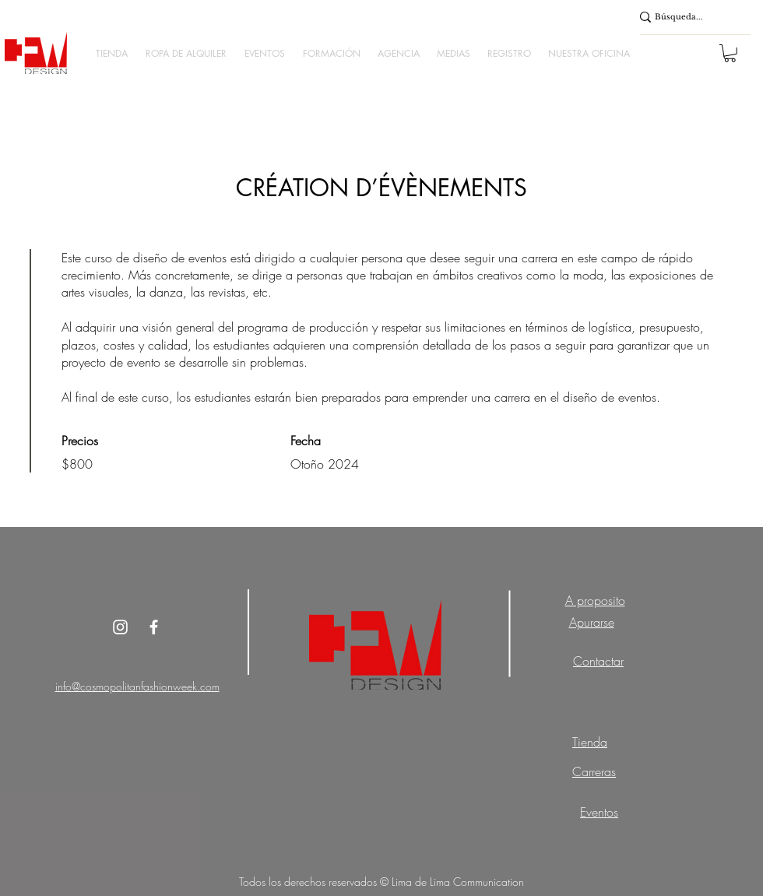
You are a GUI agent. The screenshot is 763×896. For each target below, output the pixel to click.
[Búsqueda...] (686, 17)
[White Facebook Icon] (154, 627)
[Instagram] (120, 627)
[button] (111, 53)
